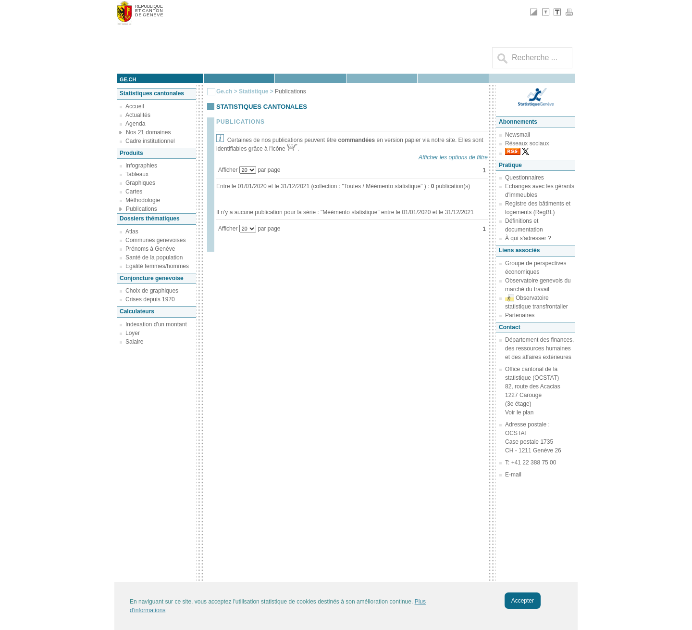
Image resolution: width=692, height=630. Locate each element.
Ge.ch (224, 91)
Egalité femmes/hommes (157, 266)
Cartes (133, 191)
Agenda (135, 123)
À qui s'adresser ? (528, 238)
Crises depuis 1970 (150, 299)
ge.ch (128, 79)
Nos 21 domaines (148, 132)
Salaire (134, 341)
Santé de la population (154, 257)
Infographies (141, 165)
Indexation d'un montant (156, 324)
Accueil (134, 106)
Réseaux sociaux (527, 143)
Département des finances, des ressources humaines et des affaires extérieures (539, 348)
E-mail (513, 474)
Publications (141, 209)
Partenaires (519, 315)
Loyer (132, 333)
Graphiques (140, 183)
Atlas (131, 231)
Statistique (253, 91)
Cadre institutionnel (150, 141)
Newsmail (517, 134)
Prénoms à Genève (150, 248)
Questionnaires (524, 177)
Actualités (137, 115)
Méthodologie (142, 200)
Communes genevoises (155, 240)
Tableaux (136, 174)
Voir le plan (519, 412)
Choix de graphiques (151, 290)
